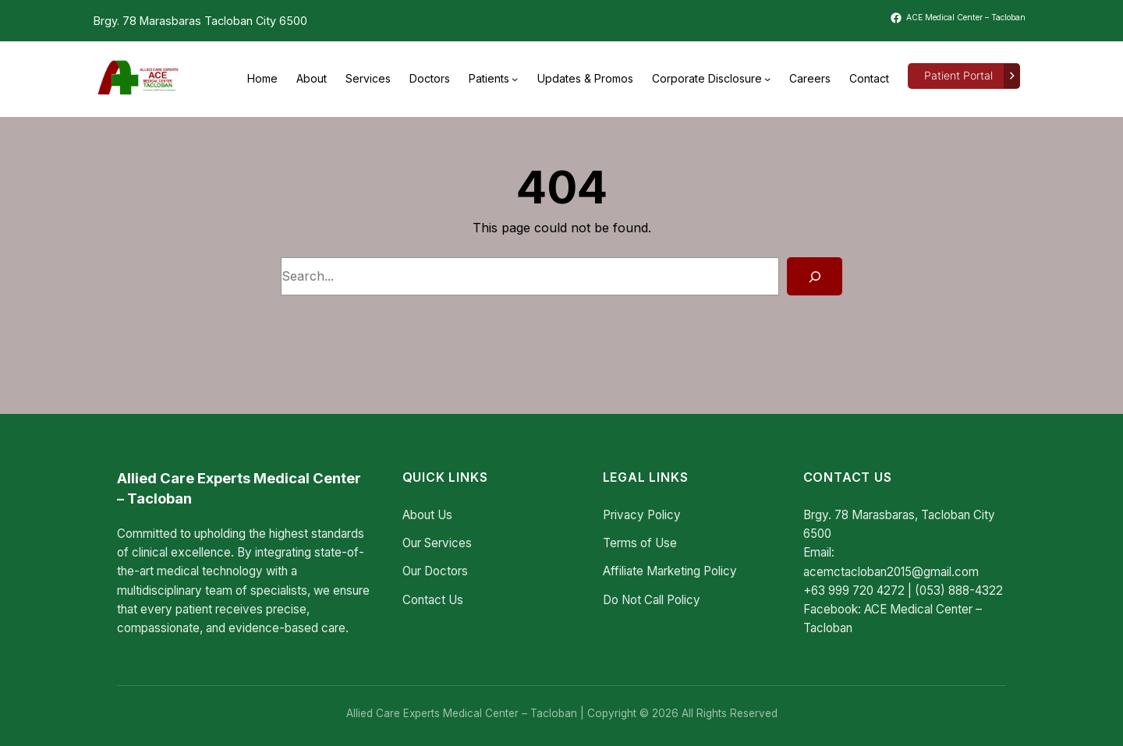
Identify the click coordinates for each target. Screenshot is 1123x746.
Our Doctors (435, 571)
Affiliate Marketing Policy (670, 571)
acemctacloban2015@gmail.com (891, 571)
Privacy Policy (642, 514)
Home (262, 78)
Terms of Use (640, 543)
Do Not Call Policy (651, 599)
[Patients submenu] (515, 79)
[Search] (814, 276)
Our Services (437, 543)
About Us (427, 514)
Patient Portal (958, 75)
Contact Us (432, 599)
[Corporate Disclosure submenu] (767, 79)
